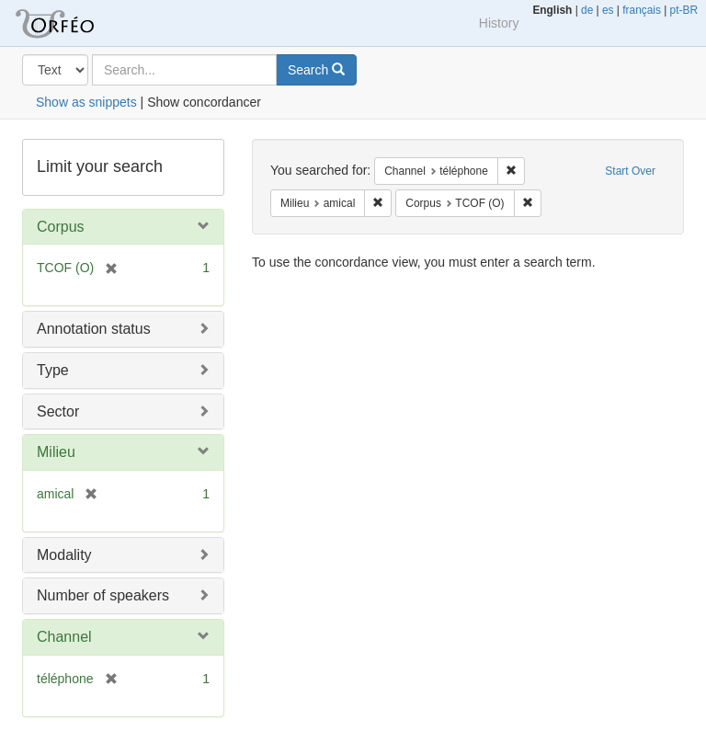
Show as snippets (86, 102)
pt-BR (684, 10)
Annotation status (94, 329)
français (641, 10)
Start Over (630, 171)
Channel (64, 637)
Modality (64, 555)
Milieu (56, 452)
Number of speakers (103, 595)
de (587, 10)
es (608, 10)
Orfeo (77, 23)
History (499, 23)
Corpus (61, 226)
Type (53, 370)
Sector (58, 411)
